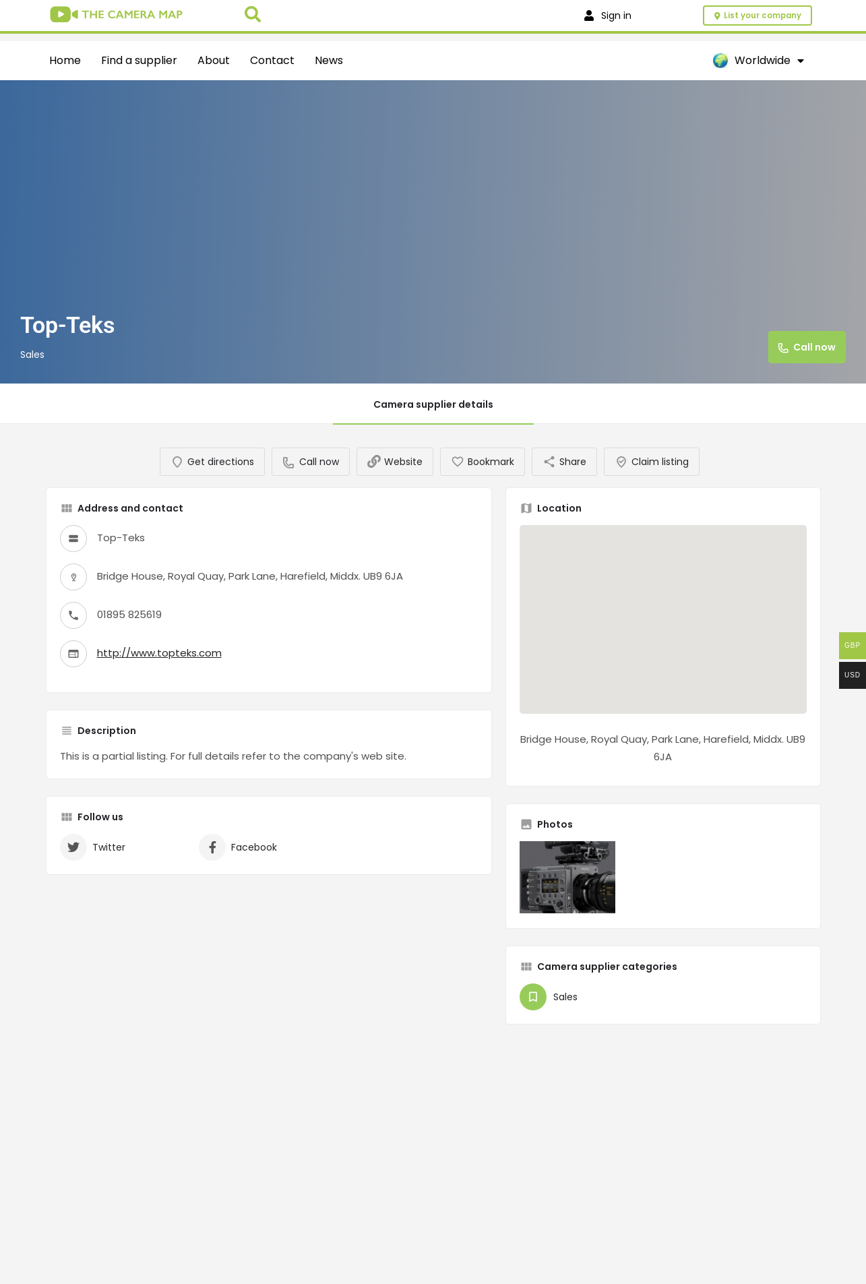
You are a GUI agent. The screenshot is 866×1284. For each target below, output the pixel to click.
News (329, 60)
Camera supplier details (433, 404)
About (213, 60)
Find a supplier (139, 60)
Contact (272, 60)
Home (65, 60)
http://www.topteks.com (159, 665)
